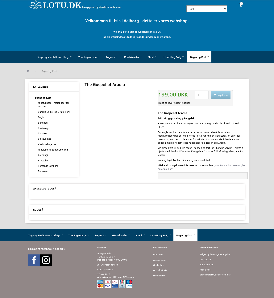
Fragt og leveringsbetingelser (174, 102)
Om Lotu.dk (205, 259)
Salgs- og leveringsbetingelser (215, 254)
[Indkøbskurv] (239, 6)
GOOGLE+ (60, 249)
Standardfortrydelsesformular (215, 274)
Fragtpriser (205, 269)
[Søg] (225, 9)
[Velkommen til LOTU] (75, 4)
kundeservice (206, 264)
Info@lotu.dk (104, 253)
